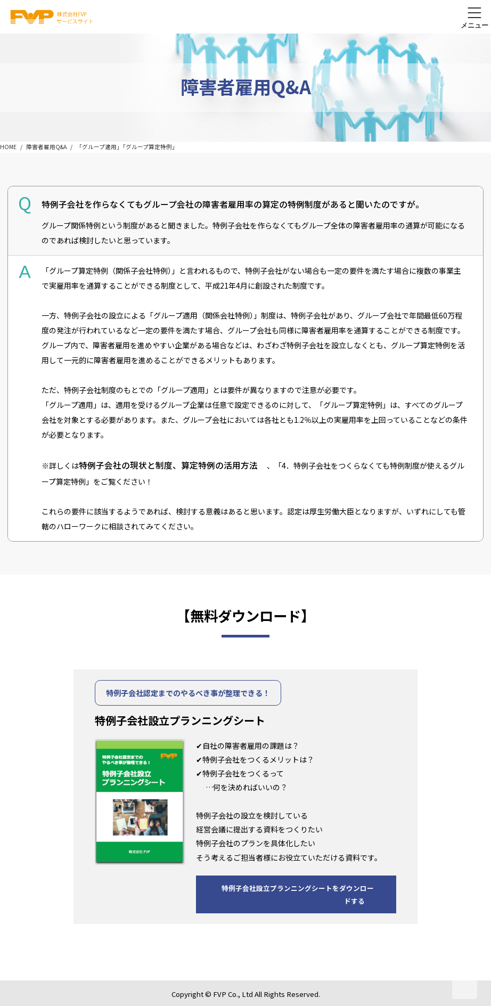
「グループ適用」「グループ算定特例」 (127, 147)
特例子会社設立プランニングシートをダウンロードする (298, 894)
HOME (8, 147)
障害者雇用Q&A (46, 147)
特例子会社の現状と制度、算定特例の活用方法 (168, 465)
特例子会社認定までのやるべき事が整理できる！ (188, 693)
